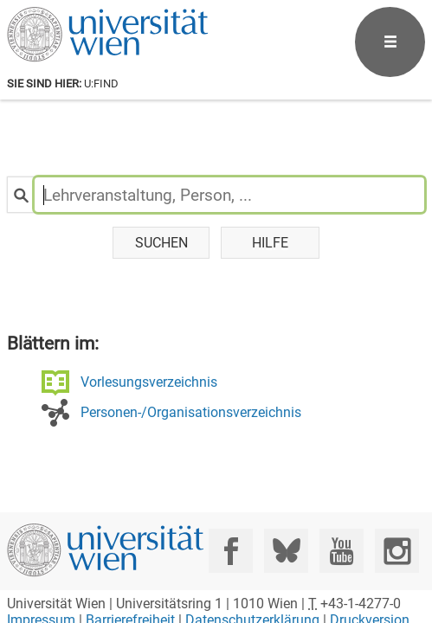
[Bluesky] (286, 551)
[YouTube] (341, 551)
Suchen (161, 242)
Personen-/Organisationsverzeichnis (191, 412)
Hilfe (270, 242)
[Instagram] (397, 551)
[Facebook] (231, 551)
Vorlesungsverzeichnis (149, 382)
